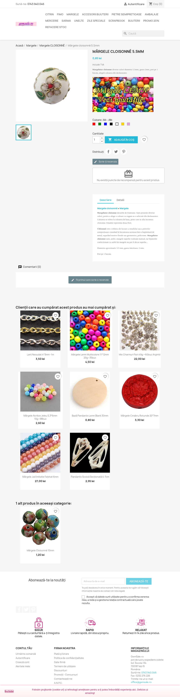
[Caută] (143, 33)
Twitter (26, 609)
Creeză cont (22, 662)
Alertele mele (23, 666)
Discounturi (60, 670)
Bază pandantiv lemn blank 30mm (90, 415)
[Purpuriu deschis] (129, 125)
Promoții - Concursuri (66, 674)
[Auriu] (123, 125)
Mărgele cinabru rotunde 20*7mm (139, 415)
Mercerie (51, 20)
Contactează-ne (63, 678)
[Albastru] (106, 125)
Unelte (79, 20)
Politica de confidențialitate (69, 658)
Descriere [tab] (105, 200)
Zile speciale (96, 20)
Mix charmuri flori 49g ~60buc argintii (139, 354)
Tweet (116, 151)
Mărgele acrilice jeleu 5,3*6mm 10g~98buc (40, 417)
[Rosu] (94, 125)
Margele (73, 14)
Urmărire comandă (26, 653)
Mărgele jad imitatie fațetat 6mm (40, 476)
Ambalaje (151, 14)
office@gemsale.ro (141, 682)
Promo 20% (151, 20)
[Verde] (100, 125)
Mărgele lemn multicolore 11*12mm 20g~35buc (90, 356)
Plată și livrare (61, 653)
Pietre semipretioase (127, 14)
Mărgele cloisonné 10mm (40, 550)
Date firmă (59, 662)
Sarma (66, 20)
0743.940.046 (36, 4)
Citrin (49, 14)
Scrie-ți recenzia (105, 161)
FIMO (60, 14)
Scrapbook (116, 20)
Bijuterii (134, 20)
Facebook (19, 609)
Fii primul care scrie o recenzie (90, 280)
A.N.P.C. (58, 682)
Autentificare (23, 658)
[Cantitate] (96, 139)
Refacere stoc (56, 27)
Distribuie (108, 151)
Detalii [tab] (120, 200)
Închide (9, 691)
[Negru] (112, 125)
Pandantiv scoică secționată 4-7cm (90, 476)
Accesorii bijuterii (95, 14)
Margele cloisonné (107, 208)
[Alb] (118, 125)
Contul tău (24, 648)
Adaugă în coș (121, 140)
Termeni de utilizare (65, 666)
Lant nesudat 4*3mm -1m (40, 354)
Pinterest (123, 151)
